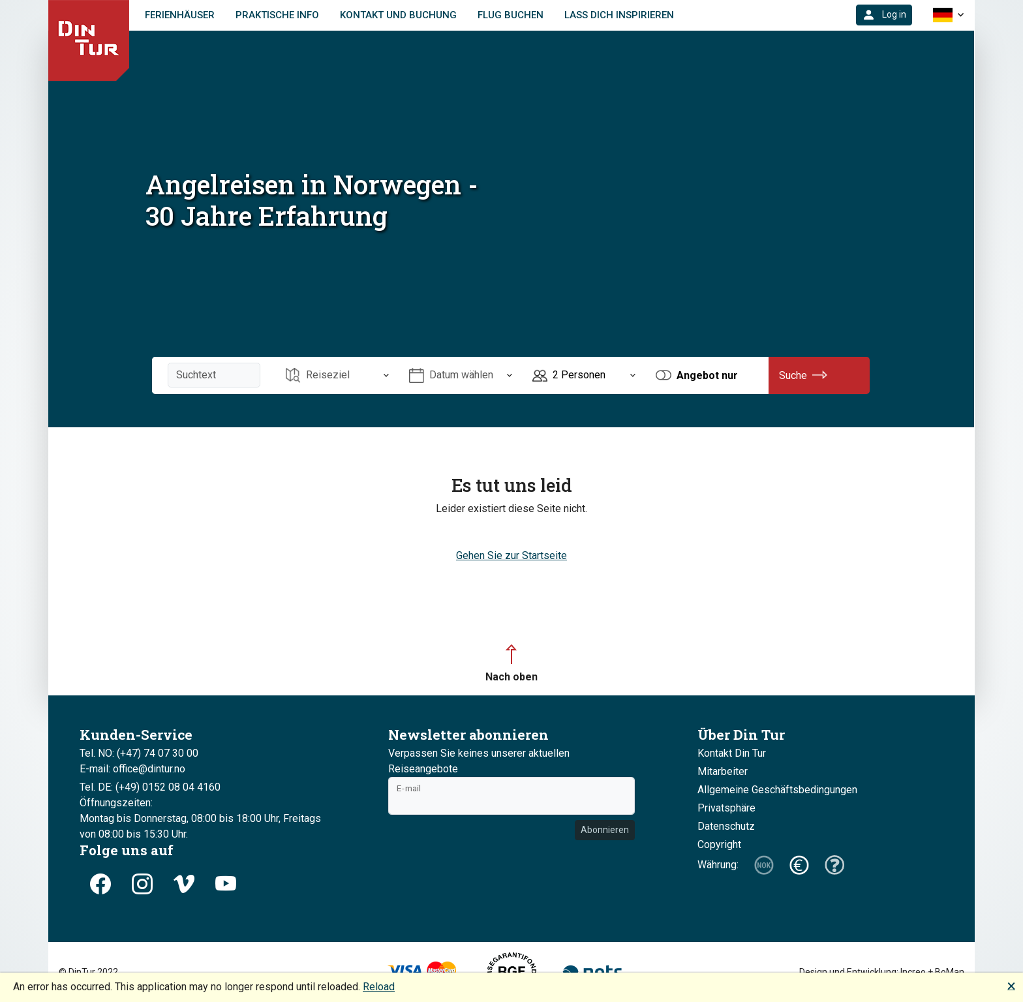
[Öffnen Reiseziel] (337, 375)
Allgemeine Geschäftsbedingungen (777, 789)
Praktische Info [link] (277, 15)
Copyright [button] (719, 844)
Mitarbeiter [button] (722, 771)
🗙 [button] (1011, 985)
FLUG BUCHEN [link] (510, 15)
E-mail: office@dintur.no (132, 769)
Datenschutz (726, 826)
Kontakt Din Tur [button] (731, 753)
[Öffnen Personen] (584, 375)
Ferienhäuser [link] (180, 15)
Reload (379, 986)
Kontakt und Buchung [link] (398, 15)
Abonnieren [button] (605, 830)
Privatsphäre (726, 808)
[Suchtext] (214, 375)
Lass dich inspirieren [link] (619, 15)
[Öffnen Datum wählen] (461, 375)
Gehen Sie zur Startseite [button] (511, 555)
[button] (884, 15)
